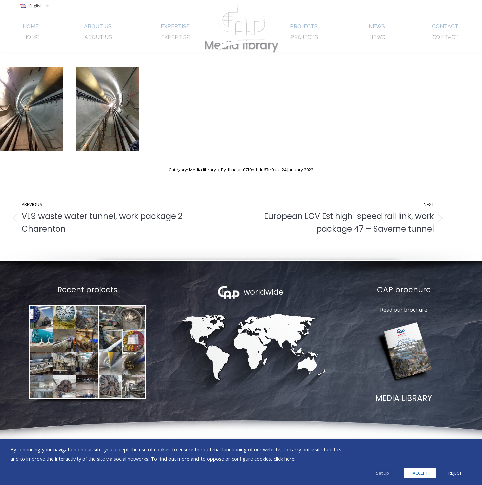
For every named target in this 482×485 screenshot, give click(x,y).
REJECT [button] (455, 473)
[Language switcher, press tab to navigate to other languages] (37, 8)
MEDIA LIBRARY (403, 398)
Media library (202, 170)
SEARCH (422, 8)
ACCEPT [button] (420, 473)
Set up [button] (382, 473)
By (248, 170)
